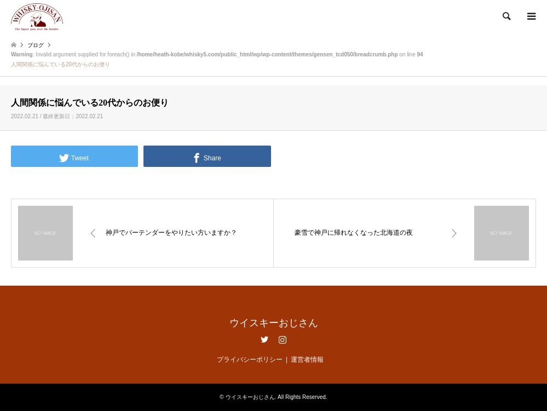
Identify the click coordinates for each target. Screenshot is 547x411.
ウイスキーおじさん (273, 322)
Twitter (264, 339)
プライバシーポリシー (250, 359)
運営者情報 (307, 359)
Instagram (282, 339)
